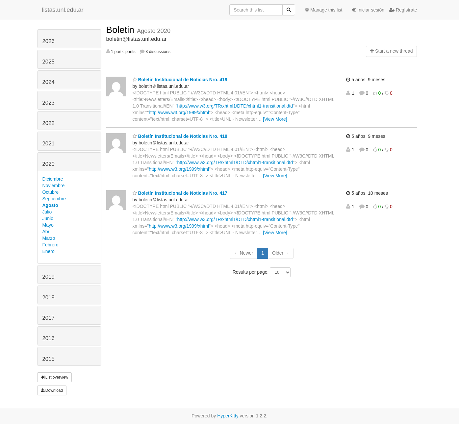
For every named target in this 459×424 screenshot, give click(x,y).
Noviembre (53, 185)
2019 (48, 277)
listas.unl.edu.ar (63, 10)
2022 (48, 123)
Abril (47, 231)
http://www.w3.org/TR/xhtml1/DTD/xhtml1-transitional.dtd (235, 106)
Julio (47, 211)
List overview (54, 377)
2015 (48, 359)
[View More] (275, 119)
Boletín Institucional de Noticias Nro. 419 (180, 79)
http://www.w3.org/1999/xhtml (179, 112)
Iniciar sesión (368, 9)
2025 (48, 62)
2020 (48, 164)
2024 (48, 82)
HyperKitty (228, 415)
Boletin (121, 30)
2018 (48, 297)
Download (52, 390)
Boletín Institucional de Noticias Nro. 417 (180, 193)
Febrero (50, 244)
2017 (48, 318)
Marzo (48, 238)
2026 (48, 41)
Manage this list (323, 9)
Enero (48, 251)
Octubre (50, 192)
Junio (47, 218)
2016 (48, 338)
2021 (48, 143)
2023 (48, 103)
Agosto (50, 205)
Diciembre (52, 179)
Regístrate (403, 9)
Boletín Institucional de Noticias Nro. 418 (180, 136)
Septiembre (54, 198)
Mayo (48, 225)
